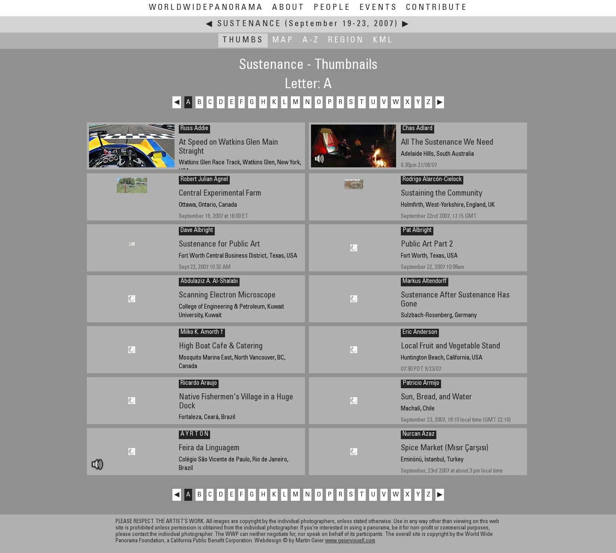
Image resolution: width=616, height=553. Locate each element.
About (288, 8)
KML (383, 40)
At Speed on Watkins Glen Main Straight (228, 147)
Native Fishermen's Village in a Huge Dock (236, 401)
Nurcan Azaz (419, 434)
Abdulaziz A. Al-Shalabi (209, 282)
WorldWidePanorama (206, 8)
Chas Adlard (417, 129)
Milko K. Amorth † (202, 333)
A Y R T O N (194, 434)
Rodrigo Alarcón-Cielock (432, 180)
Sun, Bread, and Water (436, 397)
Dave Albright (197, 231)
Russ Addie (194, 129)
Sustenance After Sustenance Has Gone (455, 300)
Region (346, 40)
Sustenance (249, 24)
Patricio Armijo (421, 384)
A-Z (311, 40)
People (332, 8)
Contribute (437, 8)
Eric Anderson (420, 333)
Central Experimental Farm (220, 194)
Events (378, 8)
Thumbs (243, 40)
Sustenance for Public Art (219, 245)
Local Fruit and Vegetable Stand (450, 346)
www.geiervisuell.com (350, 541)
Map (283, 40)
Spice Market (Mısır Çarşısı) (445, 448)
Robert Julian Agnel (204, 180)
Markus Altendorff (425, 282)
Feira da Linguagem (209, 448)
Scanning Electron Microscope (227, 295)
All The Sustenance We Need (447, 143)
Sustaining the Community (441, 194)
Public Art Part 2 (427, 245)
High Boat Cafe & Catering (221, 346)
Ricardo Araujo (199, 384)
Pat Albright (417, 231)
